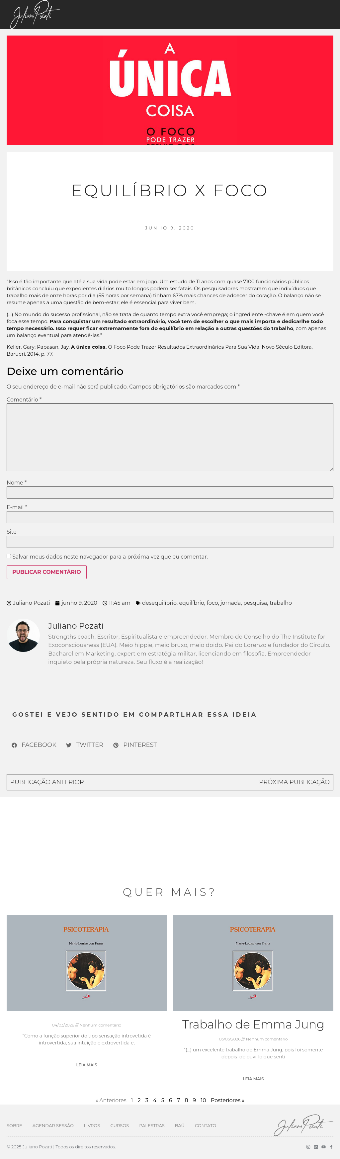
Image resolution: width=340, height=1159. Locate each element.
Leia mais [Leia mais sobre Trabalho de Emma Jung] (253, 1078)
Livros (92, 1125)
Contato (205, 1125)
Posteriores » (227, 1100)
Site (12, 532)
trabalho (281, 603)
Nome (17, 483)
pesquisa (255, 603)
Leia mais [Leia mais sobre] (86, 1064)
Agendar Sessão (53, 1125)
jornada (230, 603)
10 (203, 1100)
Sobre (14, 1125)
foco (212, 603)
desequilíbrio (159, 603)
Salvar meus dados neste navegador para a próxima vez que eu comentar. (110, 557)
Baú (180, 1125)
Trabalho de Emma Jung (253, 1024)
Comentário (24, 399)
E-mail (17, 507)
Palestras (151, 1125)
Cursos (119, 1125)
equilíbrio (191, 603)
